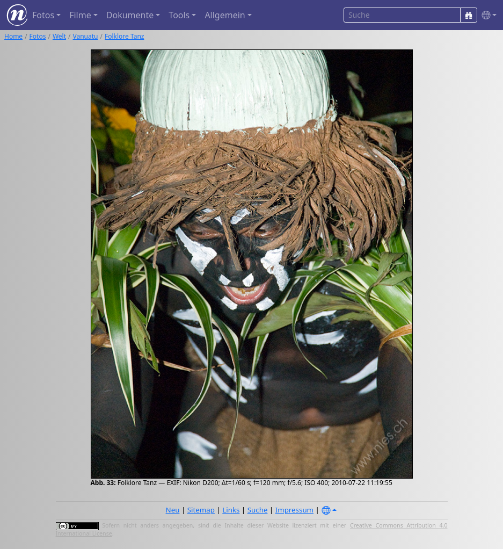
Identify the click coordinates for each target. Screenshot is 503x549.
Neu (173, 510)
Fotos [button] (43, 15)
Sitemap (201, 510)
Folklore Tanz (124, 36)
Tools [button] (179, 15)
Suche (257, 510)
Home (13, 36)
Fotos (38, 36)
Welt (59, 36)
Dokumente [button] (130, 15)
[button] (487, 15)
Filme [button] (80, 15)
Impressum (294, 510)
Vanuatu (85, 36)
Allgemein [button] (225, 15)
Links (230, 510)
